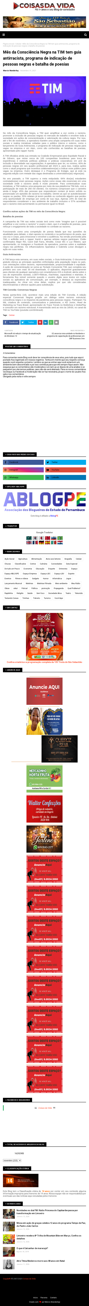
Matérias (29, 583)
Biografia (68, 559)
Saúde (30, 593)
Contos (33, 564)
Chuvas (8, 564)
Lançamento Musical (13, 583)
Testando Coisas (11, 598)
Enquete (51, 569)
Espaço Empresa (30, 574)
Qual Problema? (74, 588)
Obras (7, 588)
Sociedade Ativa (55, 593)
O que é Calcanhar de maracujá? (32, 1248)
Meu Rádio (75, 583)
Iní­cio (35, 1298)
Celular (18, 44)
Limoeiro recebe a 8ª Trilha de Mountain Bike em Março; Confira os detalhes (49, 1237)
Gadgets (35, 579)
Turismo (47, 598)
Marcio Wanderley (10, 71)
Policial (24, 588)
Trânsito (36, 598)
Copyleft (6, 1279)
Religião (20, 593)
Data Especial (71, 564)
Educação (40, 569)
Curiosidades (56, 564)
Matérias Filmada (44, 583)
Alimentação (36, 559)
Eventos (8, 579)
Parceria (44, 1298)
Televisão (79, 593)
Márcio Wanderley (52, 1302)
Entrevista (63, 569)
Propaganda (59, 588)
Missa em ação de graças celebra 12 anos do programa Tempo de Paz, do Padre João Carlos (51, 1224)
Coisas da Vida (45, 1108)
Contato (53, 1298)
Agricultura (22, 559)
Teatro (68, 593)
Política (34, 588)
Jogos (68, 579)
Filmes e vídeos (21, 579)
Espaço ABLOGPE (12, 574)
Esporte (71, 574)
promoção (46, 588)
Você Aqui (59, 598)
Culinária (43, 564)
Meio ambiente (61, 583)
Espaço (74, 569)
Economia (28, 569)
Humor (45, 579)
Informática (57, 579)
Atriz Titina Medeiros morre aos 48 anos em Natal (41, 1261)
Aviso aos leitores (53, 559)
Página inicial (8, 44)
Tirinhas (25, 598)
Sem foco (40, 593)
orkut (15, 588)
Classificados (20, 564)
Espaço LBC (45, 574)
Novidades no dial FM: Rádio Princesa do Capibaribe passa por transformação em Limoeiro (47, 1212)
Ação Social (9, 559)
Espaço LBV (59, 574)
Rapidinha (9, 593)
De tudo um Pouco (12, 569)
